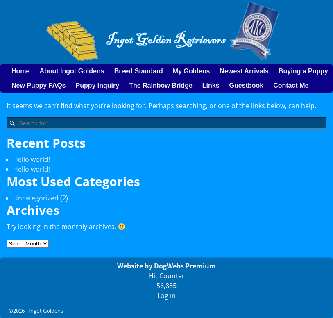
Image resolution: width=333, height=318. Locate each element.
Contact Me (290, 85)
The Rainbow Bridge (161, 85)
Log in (166, 295)
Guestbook (246, 85)
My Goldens (191, 71)
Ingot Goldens (46, 310)
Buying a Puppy (303, 71)
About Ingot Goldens (71, 71)
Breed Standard (138, 71)
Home (20, 71)
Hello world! (31, 159)
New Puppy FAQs (38, 85)
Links (211, 85)
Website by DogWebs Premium (166, 265)
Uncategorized (36, 197)
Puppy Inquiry (97, 85)
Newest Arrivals (244, 71)
